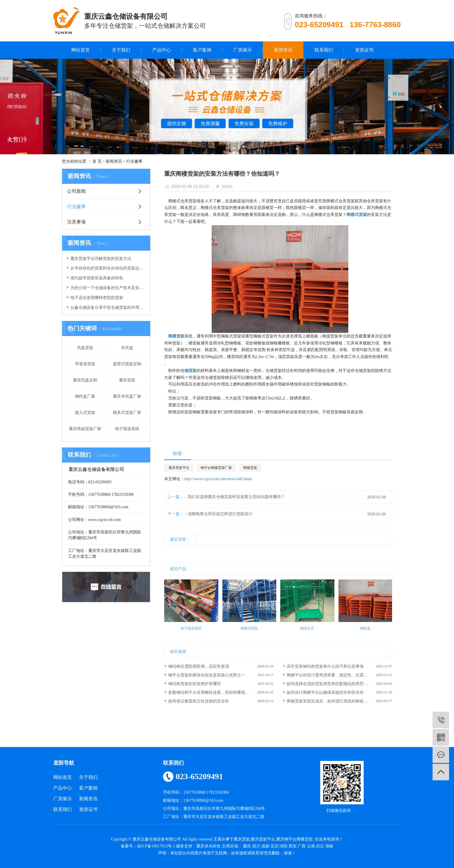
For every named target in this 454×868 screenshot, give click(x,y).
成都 (265, 846)
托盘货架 (85, 348)
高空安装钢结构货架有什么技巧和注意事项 (325, 666)
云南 (311, 846)
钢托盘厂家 (85, 396)
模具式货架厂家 (127, 412)
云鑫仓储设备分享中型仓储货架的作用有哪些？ (108, 307)
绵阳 (283, 846)
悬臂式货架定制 (127, 364)
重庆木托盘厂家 (127, 396)
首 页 (97, 161)
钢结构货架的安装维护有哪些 (194, 684)
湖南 (329, 846)
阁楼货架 (250, 468)
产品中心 (161, 49)
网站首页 (80, 49)
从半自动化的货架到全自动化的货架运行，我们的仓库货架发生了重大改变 (108, 268)
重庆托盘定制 (85, 380)
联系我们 (323, 49)
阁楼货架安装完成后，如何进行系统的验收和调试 (331, 701)
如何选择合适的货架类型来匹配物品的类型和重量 (331, 684)
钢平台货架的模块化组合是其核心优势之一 (206, 675)
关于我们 (121, 49)
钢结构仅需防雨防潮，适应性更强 (198, 666)
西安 (293, 846)
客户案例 (202, 49)
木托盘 (127, 348)
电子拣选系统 (127, 429)
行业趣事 (134, 161)
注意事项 (76, 221)
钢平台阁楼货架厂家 (216, 468)
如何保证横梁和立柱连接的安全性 (198, 701)
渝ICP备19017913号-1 (156, 846)
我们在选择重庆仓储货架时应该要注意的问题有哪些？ (236, 497)
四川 (256, 846)
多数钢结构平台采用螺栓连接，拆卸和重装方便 (210, 692)
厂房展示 (242, 49)
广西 (302, 846)
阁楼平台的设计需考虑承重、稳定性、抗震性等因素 (333, 675)
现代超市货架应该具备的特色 (96, 278)
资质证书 (364, 49)
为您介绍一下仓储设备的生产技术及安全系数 (108, 288)
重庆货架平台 (179, 468)
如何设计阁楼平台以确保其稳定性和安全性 (325, 692)
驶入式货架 (85, 412)
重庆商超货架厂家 (85, 429)
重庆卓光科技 (208, 846)
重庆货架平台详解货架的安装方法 (100, 258)
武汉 (320, 846)
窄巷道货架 (85, 364)
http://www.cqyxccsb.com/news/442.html (218, 479)
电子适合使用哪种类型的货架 (96, 298)
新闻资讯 (283, 49)
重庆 (247, 846)
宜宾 (274, 846)
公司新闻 (76, 191)
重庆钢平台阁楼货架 (294, 839)
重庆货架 (127, 380)
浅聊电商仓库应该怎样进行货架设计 (220, 514)
